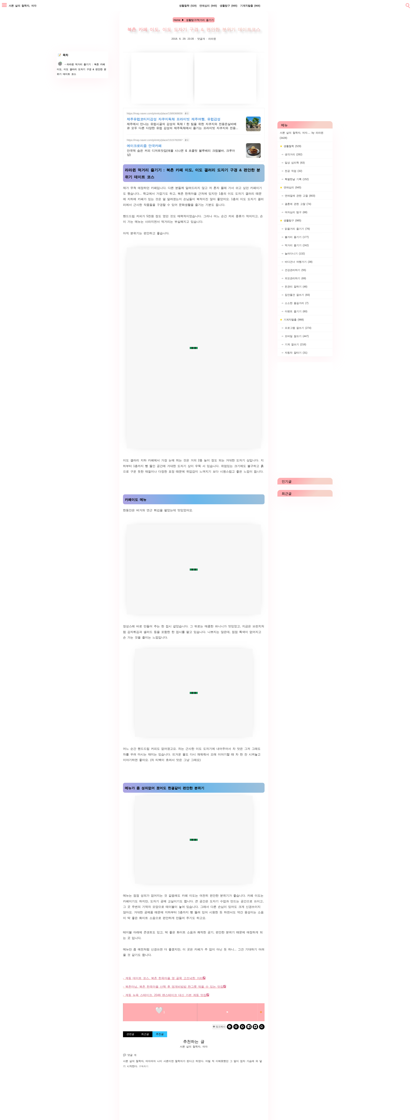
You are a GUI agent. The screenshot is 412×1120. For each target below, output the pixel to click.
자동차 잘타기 (295, 352)
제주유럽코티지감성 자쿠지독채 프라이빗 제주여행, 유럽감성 (173, 118)
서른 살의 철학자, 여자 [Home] (22, 5)
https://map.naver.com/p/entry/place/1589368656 (155, 113)
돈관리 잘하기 (295, 286)
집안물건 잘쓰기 (296, 294)
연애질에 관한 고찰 (299, 195)
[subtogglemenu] (4, 5)
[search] (407, 5)
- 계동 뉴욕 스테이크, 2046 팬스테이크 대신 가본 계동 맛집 (164, 994)
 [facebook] (248, 1026)
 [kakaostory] (242, 1026)
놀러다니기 (294, 253)
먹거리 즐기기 (296, 245)
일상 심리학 (294, 162)
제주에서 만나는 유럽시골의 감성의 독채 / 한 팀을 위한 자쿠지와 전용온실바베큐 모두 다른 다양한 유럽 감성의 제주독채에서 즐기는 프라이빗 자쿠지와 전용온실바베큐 (183, 126)
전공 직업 (292, 170)
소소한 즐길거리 (295, 303)
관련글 (130, 1034)
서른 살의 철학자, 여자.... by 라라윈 (301, 135)
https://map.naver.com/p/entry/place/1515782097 (155, 140)
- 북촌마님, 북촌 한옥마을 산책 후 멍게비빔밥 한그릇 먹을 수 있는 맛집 (173, 986)
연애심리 (208, 5)
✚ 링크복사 (219, 1026)
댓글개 (201, 38)
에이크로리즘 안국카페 (144, 145)
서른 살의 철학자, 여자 (137, 1061)
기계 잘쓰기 (294, 344)
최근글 (145, 1034)
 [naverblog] (261, 1026)
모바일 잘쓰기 (296, 336)
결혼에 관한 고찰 (297, 203)
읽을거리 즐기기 (296, 228)
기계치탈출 (250, 5)
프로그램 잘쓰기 (297, 327)
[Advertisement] (162, 78)
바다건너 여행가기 (298, 261)
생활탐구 (228, 5)
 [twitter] (255, 1026)
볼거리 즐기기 (296, 237)
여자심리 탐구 (295, 212)
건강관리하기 (294, 270)
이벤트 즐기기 (295, 311)
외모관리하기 (294, 278)
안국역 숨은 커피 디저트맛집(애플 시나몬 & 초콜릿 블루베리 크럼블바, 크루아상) (181, 152)
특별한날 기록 (296, 179)
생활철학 (188, 5)
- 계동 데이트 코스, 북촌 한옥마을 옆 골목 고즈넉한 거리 (163, 977)
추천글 (160, 1034)
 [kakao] (236, 1026)
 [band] (229, 1026)
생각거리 (292, 154)
